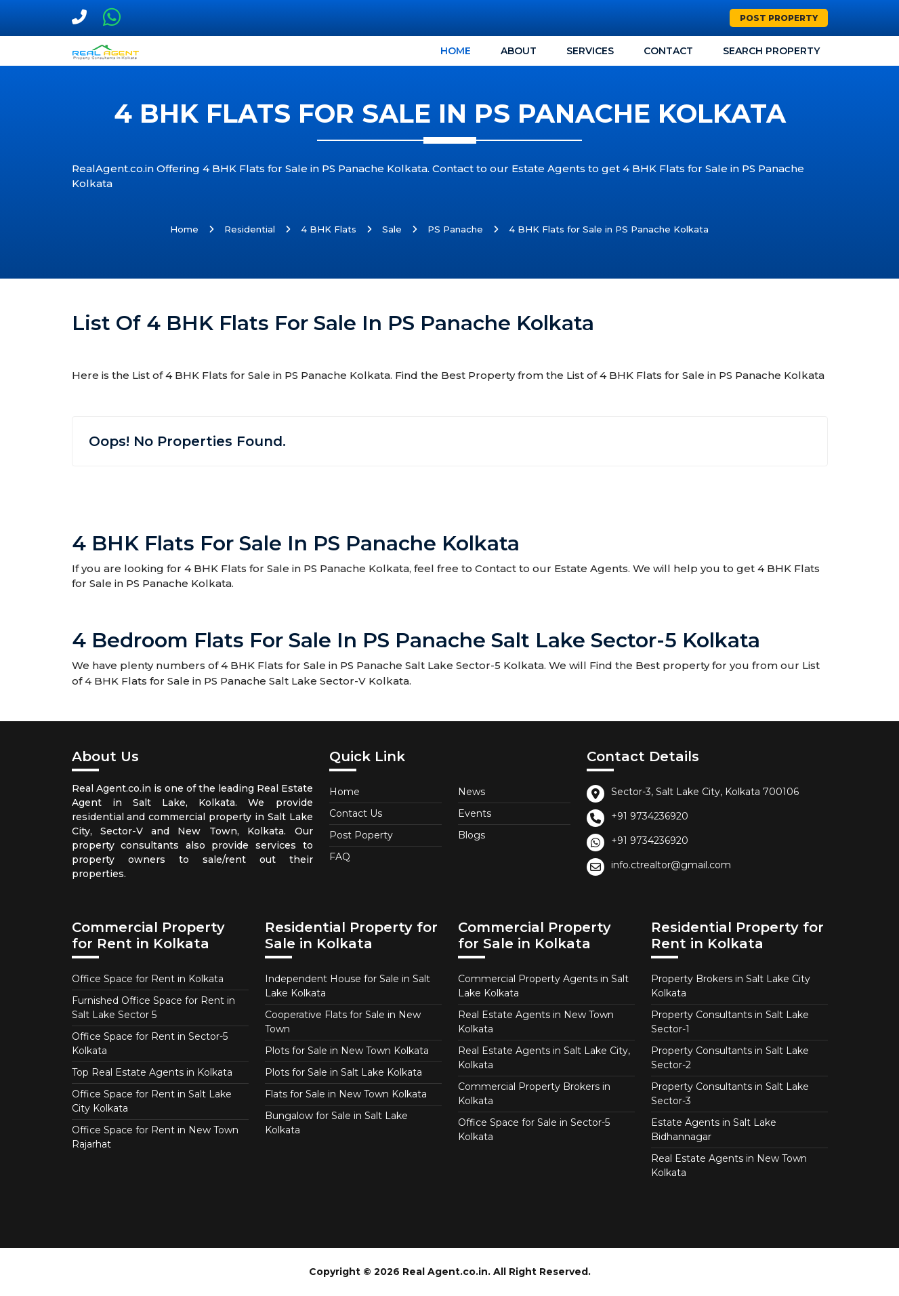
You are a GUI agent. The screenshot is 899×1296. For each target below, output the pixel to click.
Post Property (779, 18)
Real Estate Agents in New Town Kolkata (536, 1022)
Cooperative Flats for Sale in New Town (343, 1022)
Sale (392, 229)
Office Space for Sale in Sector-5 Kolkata (534, 1129)
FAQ (339, 857)
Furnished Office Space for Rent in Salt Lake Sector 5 (153, 1007)
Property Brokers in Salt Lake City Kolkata (730, 986)
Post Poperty (361, 835)
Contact (668, 51)
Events (474, 813)
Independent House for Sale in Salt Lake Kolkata (347, 986)
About (519, 51)
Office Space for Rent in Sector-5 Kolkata (150, 1043)
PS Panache (455, 229)
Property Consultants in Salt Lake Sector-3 (730, 1093)
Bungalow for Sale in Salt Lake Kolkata (336, 1123)
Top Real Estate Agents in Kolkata (152, 1072)
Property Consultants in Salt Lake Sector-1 (730, 1022)
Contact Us (355, 813)
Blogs (471, 835)
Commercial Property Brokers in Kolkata (534, 1093)
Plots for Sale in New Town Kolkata (347, 1051)
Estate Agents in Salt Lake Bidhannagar (713, 1129)
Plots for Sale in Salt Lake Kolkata (343, 1072)
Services (590, 51)
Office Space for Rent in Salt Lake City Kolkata (152, 1101)
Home (455, 51)
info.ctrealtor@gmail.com (671, 865)
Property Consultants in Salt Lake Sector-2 (730, 1058)
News (471, 792)
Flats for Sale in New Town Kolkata (346, 1094)
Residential (249, 229)
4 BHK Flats (328, 229)
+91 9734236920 (649, 816)
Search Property (771, 51)
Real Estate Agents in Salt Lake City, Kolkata (544, 1058)
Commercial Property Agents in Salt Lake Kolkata (543, 986)
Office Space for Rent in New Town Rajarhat (155, 1137)
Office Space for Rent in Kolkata (148, 979)
